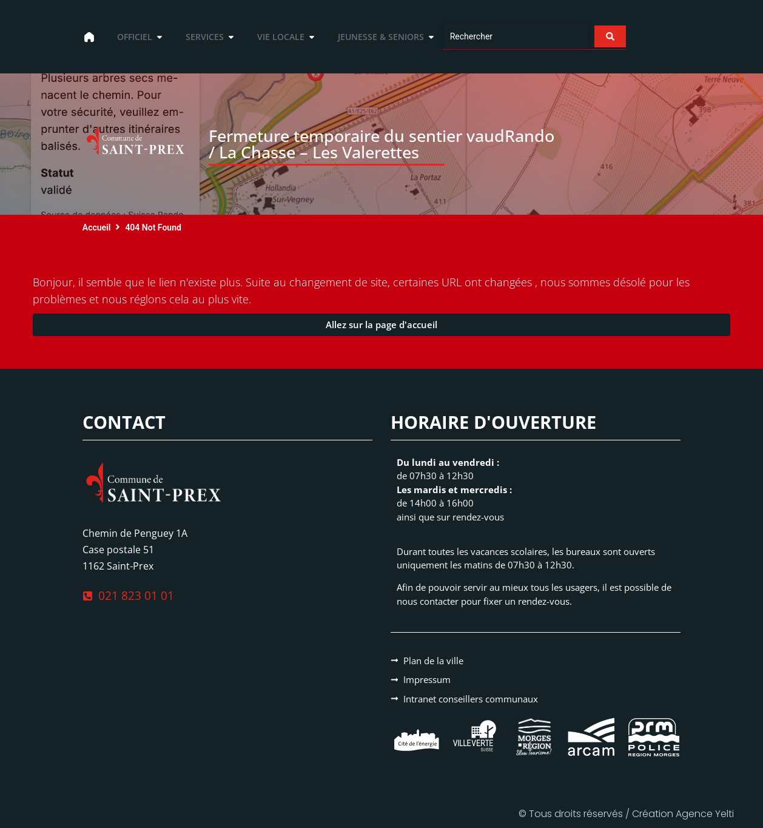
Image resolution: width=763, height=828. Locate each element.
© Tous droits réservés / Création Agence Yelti (626, 814)
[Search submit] (609, 36)
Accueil (96, 227)
